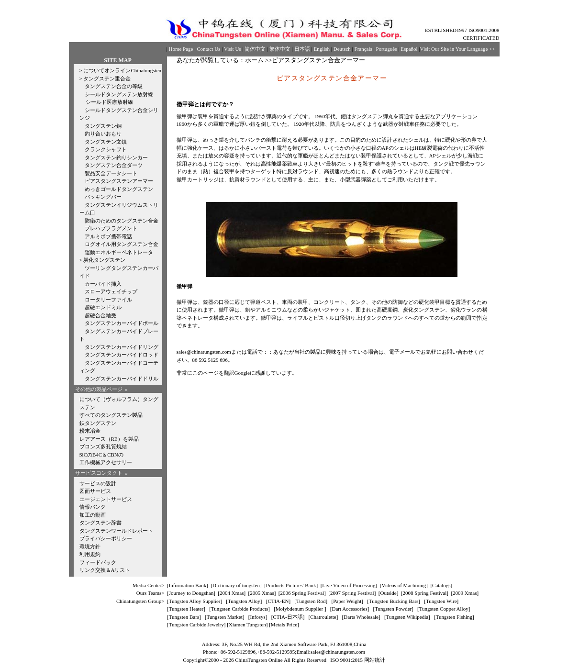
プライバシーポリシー (105, 538)
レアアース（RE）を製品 (109, 439)
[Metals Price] (284, 624)
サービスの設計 (97, 483)
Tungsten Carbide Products (239, 609)
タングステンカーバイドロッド (121, 354)
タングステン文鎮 (106, 142)
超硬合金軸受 (100, 315)
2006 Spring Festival (302, 593)
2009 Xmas (465, 593)
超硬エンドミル (103, 307)
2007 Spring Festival (352, 593)
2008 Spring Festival (425, 593)
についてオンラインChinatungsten (122, 70)
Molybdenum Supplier (300, 609)
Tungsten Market (225, 617)
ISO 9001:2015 (347, 660)
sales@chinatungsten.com (204, 352)
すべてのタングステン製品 (111, 415)
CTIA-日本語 (287, 617)
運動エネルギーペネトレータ (119, 252)
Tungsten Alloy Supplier (195, 601)
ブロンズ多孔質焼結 (103, 446)
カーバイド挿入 (103, 284)
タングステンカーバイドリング (121, 347)
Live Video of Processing (348, 585)
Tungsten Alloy (244, 601)
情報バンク (92, 507)
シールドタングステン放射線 (119, 94)
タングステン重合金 (107, 78)
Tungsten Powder (393, 609)
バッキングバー (103, 197)
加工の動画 (92, 515)
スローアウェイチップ (111, 291)
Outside (388, 593)
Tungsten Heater (186, 609)
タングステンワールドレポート (116, 531)
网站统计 (374, 660)
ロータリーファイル (108, 299)
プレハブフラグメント (111, 228)
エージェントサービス (105, 499)
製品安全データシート (111, 173)
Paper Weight (347, 601)
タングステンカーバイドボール (121, 323)
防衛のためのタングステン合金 (121, 220)
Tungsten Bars (184, 617)
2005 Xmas (262, 593)
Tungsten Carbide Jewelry (196, 624)
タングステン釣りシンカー (116, 157)
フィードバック (97, 562)
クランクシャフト (106, 149)
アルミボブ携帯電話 (108, 236)
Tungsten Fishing (454, 617)
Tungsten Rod (311, 601)
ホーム (254, 60)
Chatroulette (323, 617)
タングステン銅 (103, 126)
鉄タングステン (97, 423)
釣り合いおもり (103, 133)
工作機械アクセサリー (105, 462)
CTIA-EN (278, 601)
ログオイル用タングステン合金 (121, 244)
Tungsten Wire (441, 601)
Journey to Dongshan (191, 593)
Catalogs (441, 585)
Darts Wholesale (361, 617)
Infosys (257, 617)
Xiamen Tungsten (247, 624)
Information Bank (188, 585)
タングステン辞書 (100, 522)
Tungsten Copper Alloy (443, 609)
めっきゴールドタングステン (119, 189)
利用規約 (89, 554)
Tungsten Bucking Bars (394, 601)
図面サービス (95, 491)
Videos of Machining (403, 585)
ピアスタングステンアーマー (119, 181)
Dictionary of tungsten (236, 585)
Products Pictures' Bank (291, 585)
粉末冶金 (89, 431)
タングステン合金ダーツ (114, 165)
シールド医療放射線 (109, 102)
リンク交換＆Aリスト (105, 570)
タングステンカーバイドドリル (121, 378)
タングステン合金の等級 (114, 86)
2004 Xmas (232, 593)
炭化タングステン (104, 260)
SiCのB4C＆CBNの (101, 454)
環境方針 (89, 546)
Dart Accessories (349, 609)
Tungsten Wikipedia (407, 617)
